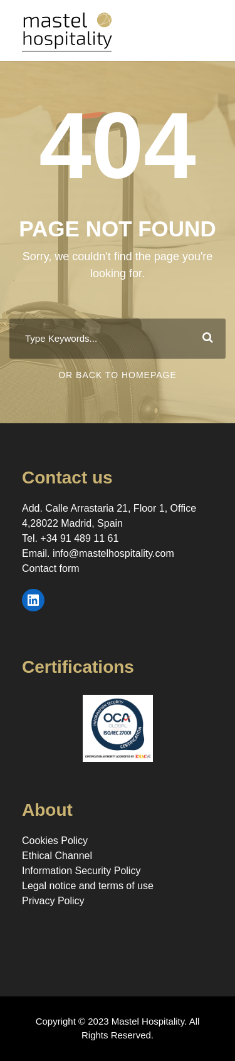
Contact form (51, 568)
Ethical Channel (57, 855)
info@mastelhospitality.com (113, 553)
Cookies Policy (55, 840)
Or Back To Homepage (117, 375)
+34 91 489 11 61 (79, 538)
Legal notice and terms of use (88, 885)
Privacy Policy (53, 900)
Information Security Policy (81, 870)
